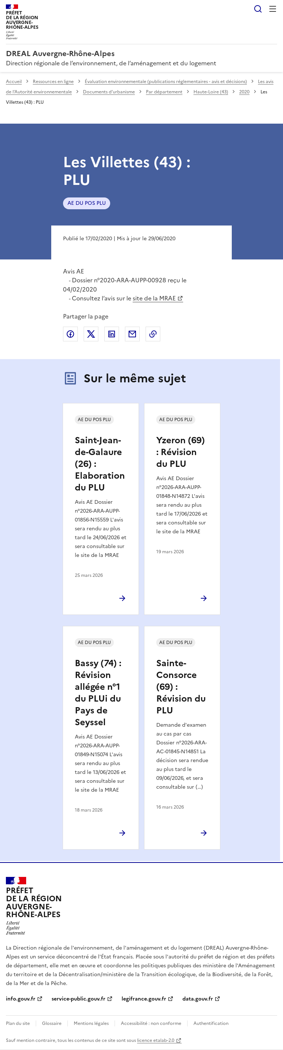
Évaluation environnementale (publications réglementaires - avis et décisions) (166, 81)
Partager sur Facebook (70, 334)
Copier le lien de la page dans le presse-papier (153, 334)
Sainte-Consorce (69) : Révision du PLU (181, 687)
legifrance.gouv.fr (144, 999)
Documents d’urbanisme (109, 92)
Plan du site (18, 1023)
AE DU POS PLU (86, 203)
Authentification (210, 1023)
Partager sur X (91, 334)
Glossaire (52, 1023)
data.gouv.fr (197, 999)
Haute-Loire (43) (210, 92)
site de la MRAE (154, 298)
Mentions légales (91, 1023)
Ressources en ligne (53, 81)
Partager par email (132, 334)
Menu (272, 8)
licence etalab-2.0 (155, 1040)
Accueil (14, 81)
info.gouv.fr (20, 999)
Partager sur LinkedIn (111, 334)
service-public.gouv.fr (78, 999)
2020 (244, 92)
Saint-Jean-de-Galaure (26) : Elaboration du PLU (100, 464)
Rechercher (258, 8)
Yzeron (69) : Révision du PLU (180, 452)
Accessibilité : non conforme (151, 1023)
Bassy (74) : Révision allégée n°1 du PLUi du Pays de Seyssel (98, 693)
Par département (164, 92)
